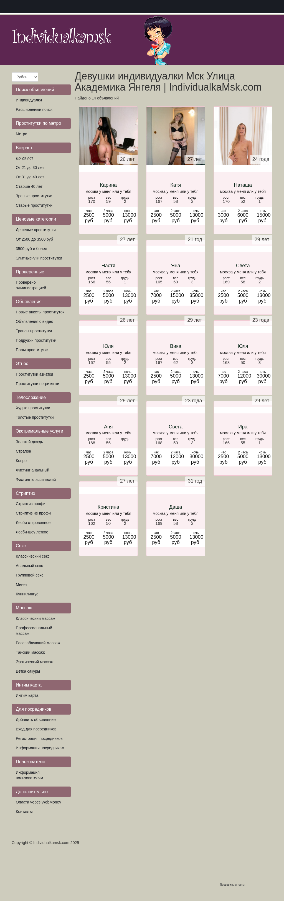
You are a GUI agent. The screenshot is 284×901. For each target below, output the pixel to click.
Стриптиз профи (30, 503)
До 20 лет (24, 158)
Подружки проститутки (36, 340)
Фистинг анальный (32, 470)
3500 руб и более (31, 248)
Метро (21, 134)
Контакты (24, 811)
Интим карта (27, 695)
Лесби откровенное (33, 522)
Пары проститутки (32, 350)
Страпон (23, 451)
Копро (21, 460)
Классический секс (33, 556)
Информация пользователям (29, 775)
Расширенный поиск (34, 109)
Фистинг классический (36, 479)
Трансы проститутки (34, 331)
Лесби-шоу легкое (32, 532)
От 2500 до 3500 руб (34, 239)
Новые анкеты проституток (40, 312)
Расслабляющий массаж (38, 643)
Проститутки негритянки (37, 383)
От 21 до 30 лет (30, 167)
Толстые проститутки (35, 417)
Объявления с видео (34, 321)
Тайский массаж (30, 652)
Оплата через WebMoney (38, 802)
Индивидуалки (29, 100)
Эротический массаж (35, 662)
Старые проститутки (34, 205)
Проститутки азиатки (34, 374)
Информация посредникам (40, 748)
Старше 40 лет (29, 186)
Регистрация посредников (39, 738)
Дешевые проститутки (36, 230)
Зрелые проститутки (34, 196)
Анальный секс (29, 565)
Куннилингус (27, 594)
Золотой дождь (29, 442)
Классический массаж (35, 618)
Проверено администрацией (31, 285)
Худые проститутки (33, 408)
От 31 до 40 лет (30, 177)
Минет (21, 584)
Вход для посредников (36, 729)
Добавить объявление (36, 719)
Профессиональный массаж (34, 631)
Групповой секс (29, 575)
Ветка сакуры (28, 671)
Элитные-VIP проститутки (39, 258)
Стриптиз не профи (33, 513)
